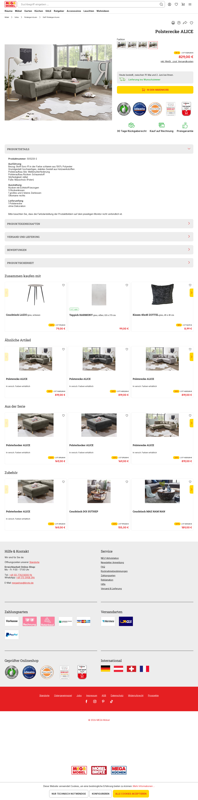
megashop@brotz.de (23, 582)
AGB (104, 695)
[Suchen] (161, 4)
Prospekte (153, 695)
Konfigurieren (100, 793)
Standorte (34, 562)
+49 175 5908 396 (25, 577)
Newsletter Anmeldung (112, 562)
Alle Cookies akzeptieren (130, 793)
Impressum (91, 695)
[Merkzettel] (176, 4)
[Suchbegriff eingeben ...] (91, 4)
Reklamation (107, 580)
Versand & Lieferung (111, 588)
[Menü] (190, 4)
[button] (131, 127)
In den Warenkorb (155, 89)
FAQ (103, 566)
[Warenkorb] (183, 4)
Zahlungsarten (108, 575)
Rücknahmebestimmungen (114, 571)
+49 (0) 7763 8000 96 (20, 575)
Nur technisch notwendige (69, 793)
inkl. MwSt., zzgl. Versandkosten (177, 61)
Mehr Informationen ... (144, 786)
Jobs (79, 695)
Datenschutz (117, 695)
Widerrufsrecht (135, 695)
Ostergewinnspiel (63, 695)
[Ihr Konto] (169, 4)
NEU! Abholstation (110, 558)
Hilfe (103, 584)
